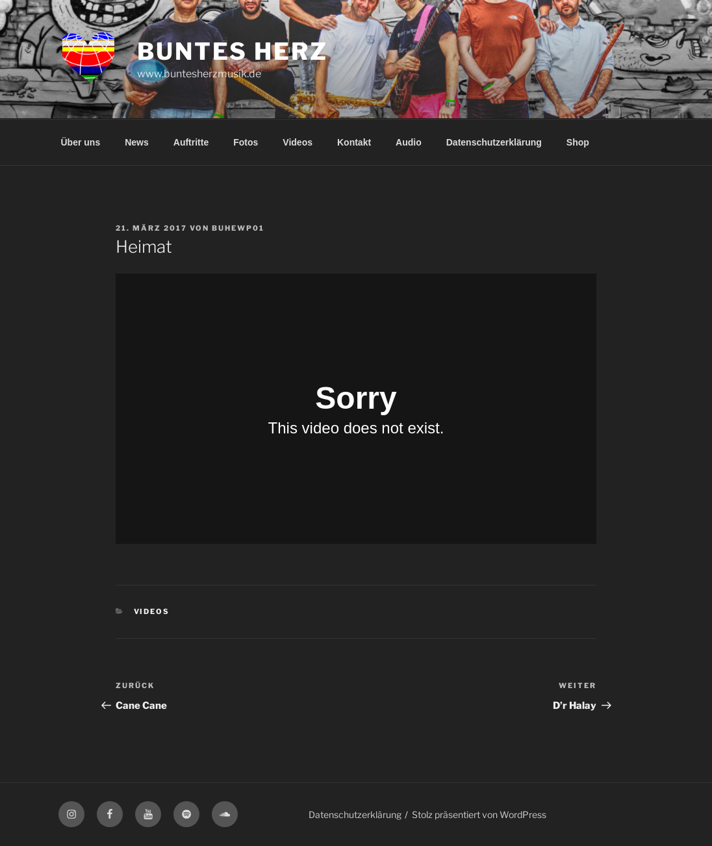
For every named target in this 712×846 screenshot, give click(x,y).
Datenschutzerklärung (494, 142)
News (137, 142)
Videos (297, 142)
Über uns (81, 142)
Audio (409, 142)
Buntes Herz (232, 51)
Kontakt (354, 142)
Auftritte (191, 142)
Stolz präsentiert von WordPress (479, 814)
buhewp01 (238, 228)
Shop (577, 142)
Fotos (245, 142)
